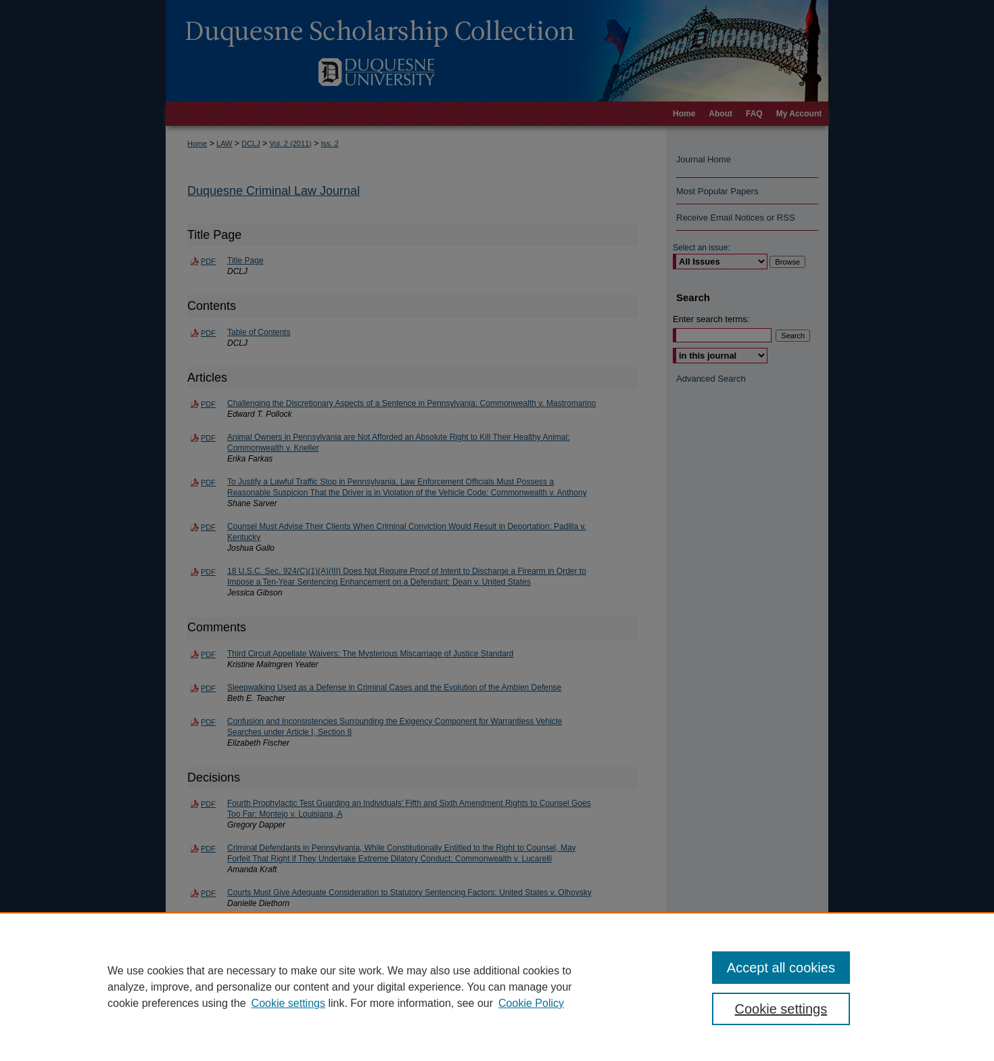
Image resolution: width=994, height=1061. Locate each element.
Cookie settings (288, 1003)
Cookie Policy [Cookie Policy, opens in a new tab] (531, 1003)
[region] (497, 986)
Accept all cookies (781, 967)
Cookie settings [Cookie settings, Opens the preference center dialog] (781, 1008)
